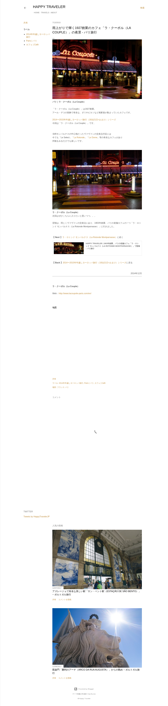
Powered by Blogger (84, 689)
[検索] (142, 8)
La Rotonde (79, 137)
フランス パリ (63, 387)
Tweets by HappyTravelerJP (36, 516)
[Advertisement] (97, 485)
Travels (44, 13)
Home (35, 13)
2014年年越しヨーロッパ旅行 (71, 383)
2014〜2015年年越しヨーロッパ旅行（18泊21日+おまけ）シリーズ (84, 120)
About (53, 13)
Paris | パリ (31, 41)
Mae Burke (91, 694)
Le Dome (93, 137)
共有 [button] (25, 23)
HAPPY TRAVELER (49, 7)
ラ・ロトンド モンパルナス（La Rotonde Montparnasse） (89, 237)
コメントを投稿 (64, 599)
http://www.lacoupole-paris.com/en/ (75, 293)
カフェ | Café (32, 44)
